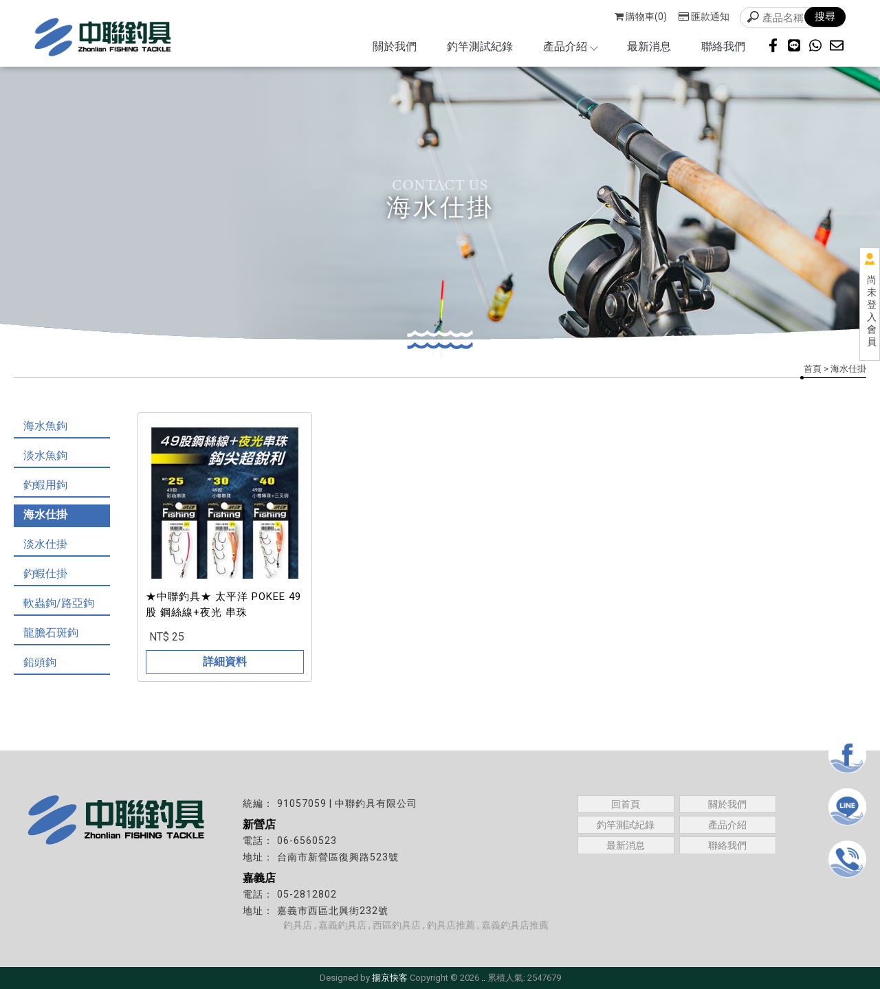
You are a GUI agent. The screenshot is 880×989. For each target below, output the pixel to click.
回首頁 (625, 804)
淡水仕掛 (45, 544)
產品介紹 (570, 46)
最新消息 (649, 46)
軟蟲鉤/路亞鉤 (58, 603)
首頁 (813, 369)
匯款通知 (704, 16)
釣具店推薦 (451, 925)
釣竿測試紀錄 (480, 46)
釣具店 (297, 925)
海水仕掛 (45, 514)
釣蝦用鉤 (45, 484)
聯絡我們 (723, 46)
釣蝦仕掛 (45, 573)
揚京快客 (390, 978)
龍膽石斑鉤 (50, 632)
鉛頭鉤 (39, 662)
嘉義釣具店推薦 (515, 925)
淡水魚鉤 (45, 455)
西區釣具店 (397, 925)
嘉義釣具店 (342, 925)
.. (483, 978)
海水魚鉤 (45, 425)
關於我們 (395, 46)
